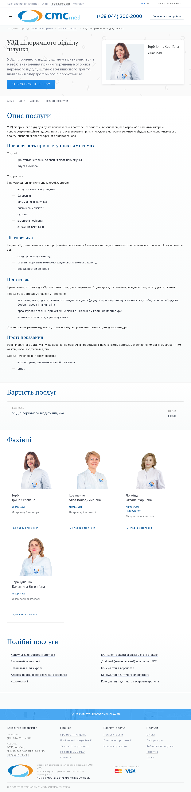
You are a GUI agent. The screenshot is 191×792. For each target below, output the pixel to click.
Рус (149, 3)
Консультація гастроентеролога (33, 654)
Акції (45, 3)
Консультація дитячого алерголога (125, 675)
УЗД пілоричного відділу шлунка (38, 413)
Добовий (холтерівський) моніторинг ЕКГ (129, 661)
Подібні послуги (56, 101)
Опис (10, 101)
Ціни (22, 101)
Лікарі (150, 757)
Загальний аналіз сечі (25, 661)
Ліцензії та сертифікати (74, 746)
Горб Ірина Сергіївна (163, 46)
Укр (143, 3)
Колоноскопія (20, 681)
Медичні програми (115, 746)
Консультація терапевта (117, 668)
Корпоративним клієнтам (23, 3)
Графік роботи (60, 3)
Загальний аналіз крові (26, 668)
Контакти (78, 3)
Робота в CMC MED (72, 751)
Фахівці (35, 101)
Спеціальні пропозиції (117, 740)
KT (153, 734)
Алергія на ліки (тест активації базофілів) (39, 675)
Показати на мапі (18, 754)
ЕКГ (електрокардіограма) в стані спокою (129, 654)
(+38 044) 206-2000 (119, 16)
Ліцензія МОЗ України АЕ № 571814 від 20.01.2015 (63, 778)
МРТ (148, 734)
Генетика (152, 751)
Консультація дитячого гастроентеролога (130, 681)
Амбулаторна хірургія (159, 746)
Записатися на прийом (167, 16)
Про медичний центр (73, 734)
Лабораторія (154, 740)
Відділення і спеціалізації (75, 740)
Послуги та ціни (113, 734)
